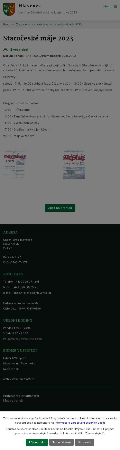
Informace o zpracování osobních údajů (80, 422)
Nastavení (84, 442)
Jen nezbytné (61, 442)
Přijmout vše (37, 442)
